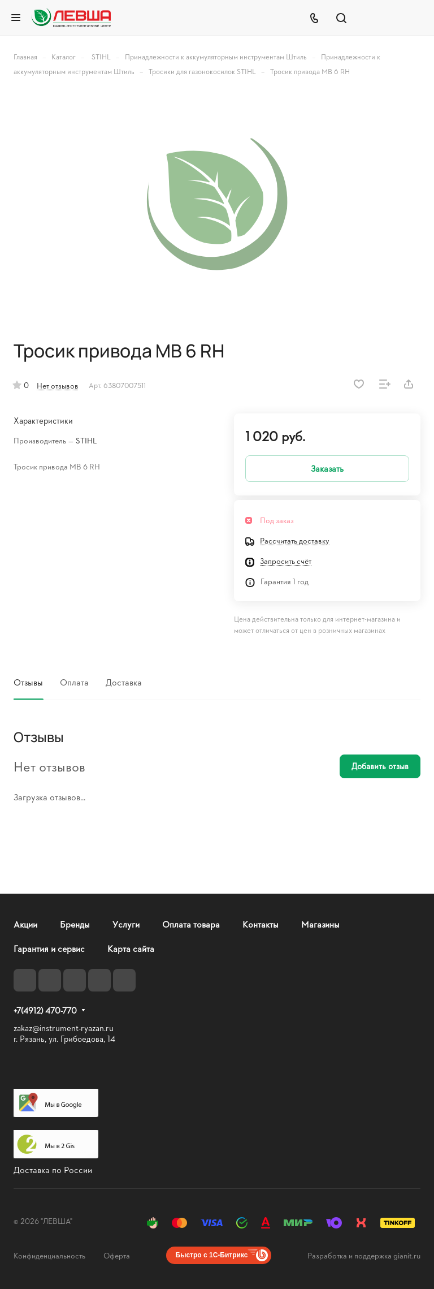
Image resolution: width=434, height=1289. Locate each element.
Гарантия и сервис (49, 948)
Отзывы (28, 681)
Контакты (260, 923)
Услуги (126, 923)
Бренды (75, 923)
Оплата (74, 681)
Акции (25, 923)
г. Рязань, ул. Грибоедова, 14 (64, 1039)
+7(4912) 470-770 (45, 1011)
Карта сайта (130, 948)
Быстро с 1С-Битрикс (212, 1255)
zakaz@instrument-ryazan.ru (64, 1028)
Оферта (116, 1255)
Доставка (124, 681)
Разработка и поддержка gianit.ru (363, 1255)
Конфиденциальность (49, 1255)
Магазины (320, 923)
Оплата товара (191, 923)
